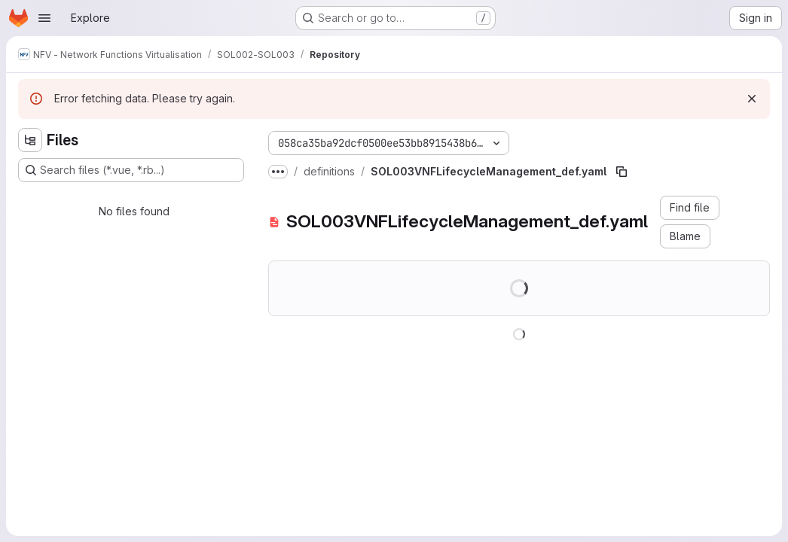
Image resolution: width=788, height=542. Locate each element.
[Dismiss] (752, 99)
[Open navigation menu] (44, 18)
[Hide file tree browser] (30, 140)
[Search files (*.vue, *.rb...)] (131, 170)
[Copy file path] (621, 172)
